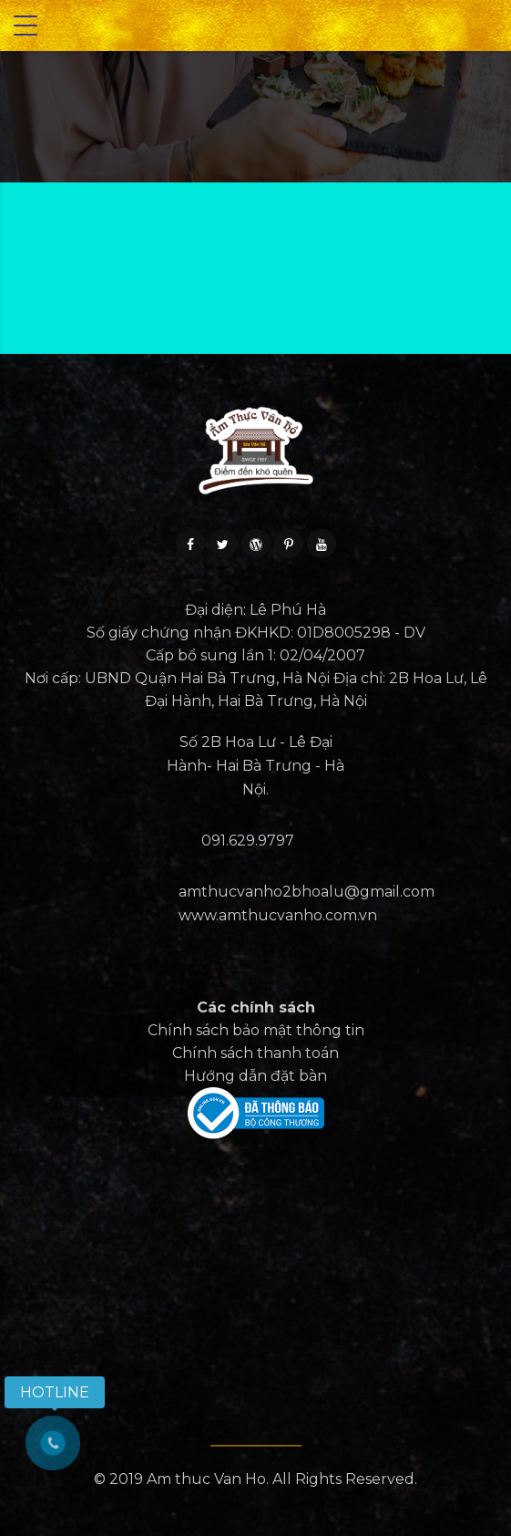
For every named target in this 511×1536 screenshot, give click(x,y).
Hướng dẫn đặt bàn (255, 1076)
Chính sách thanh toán (255, 1053)
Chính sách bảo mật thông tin (256, 1030)
